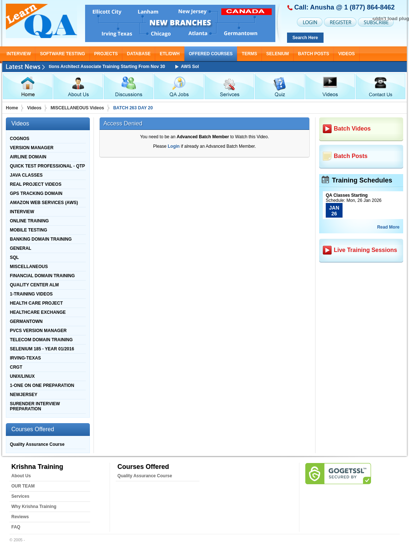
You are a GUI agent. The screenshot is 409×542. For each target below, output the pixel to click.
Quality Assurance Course (37, 444)
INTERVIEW (19, 53)
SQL (14, 257)
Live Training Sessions (365, 250)
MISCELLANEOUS (29, 266)
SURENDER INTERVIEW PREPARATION (35, 406)
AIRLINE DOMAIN (28, 156)
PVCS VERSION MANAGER (38, 330)
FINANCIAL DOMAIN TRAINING (42, 275)
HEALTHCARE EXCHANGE (38, 312)
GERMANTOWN (26, 321)
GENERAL (20, 248)
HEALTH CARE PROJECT (36, 303)
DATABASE (138, 53)
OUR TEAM (23, 486)
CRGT (16, 367)
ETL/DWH (170, 53)
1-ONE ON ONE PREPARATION (42, 385)
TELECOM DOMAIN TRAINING (41, 339)
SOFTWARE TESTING (62, 53)
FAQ (15, 527)
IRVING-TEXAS (25, 358)
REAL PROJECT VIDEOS (35, 184)
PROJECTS (106, 53)
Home (12, 107)
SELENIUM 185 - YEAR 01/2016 (42, 348)
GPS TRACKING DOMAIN (36, 193)
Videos (34, 107)
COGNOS (19, 138)
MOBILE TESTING (28, 230)
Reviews (20, 516)
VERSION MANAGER (31, 147)
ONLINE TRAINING (29, 220)
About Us (21, 475)
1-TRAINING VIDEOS (31, 294)
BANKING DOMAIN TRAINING (41, 239)
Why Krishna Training (33, 506)
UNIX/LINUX (22, 376)
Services (20, 496)
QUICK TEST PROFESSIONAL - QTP (47, 166)
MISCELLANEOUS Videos (77, 107)
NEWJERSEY (23, 394)
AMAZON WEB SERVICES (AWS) (44, 202)
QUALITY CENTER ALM (34, 284)
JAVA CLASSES (26, 175)
